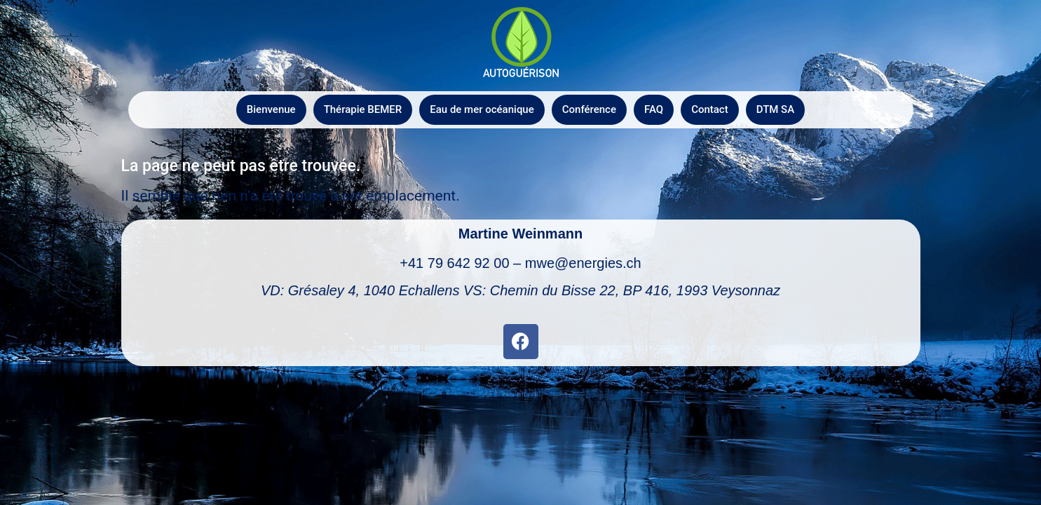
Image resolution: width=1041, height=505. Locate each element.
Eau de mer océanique (481, 109)
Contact (709, 109)
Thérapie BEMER (363, 109)
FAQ (653, 109)
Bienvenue (271, 109)
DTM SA (775, 109)
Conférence (589, 109)
